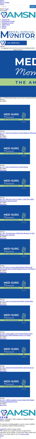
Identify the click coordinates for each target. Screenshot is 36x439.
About (2, 4)
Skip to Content (4, 2)
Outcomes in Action (7, 23)
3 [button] (21, 103)
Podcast (4, 26)
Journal (4, 28)
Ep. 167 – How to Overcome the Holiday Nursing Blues (16, 301)
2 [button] (18, 103)
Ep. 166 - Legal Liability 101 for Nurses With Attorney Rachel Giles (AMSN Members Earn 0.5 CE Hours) (16, 334)
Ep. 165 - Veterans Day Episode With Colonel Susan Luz (17, 367)
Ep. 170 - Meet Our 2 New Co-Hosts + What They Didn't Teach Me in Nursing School (17, 200)
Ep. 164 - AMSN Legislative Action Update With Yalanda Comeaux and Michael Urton (17, 400)
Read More (3, 138)
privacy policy (25, 434)
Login (7, 9)
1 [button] (15, 103)
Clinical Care (6, 19)
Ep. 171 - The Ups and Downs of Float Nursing (14, 167)
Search (2, 9)
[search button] (33, 6)
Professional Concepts (8, 21)
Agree (2, 436)
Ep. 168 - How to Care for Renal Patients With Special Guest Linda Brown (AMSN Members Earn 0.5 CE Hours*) (18, 268)
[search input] (15, 6)
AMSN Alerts (6, 24)
